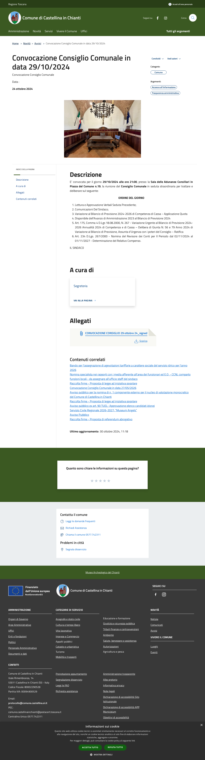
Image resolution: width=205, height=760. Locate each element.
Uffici (11, 631)
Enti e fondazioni (17, 636)
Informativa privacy (113, 685)
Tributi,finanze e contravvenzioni (121, 629)
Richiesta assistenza (67, 691)
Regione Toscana (17, 4)
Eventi (154, 652)
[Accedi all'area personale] (180, 4)
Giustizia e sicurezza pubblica (119, 623)
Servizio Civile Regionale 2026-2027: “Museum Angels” (103, 410)
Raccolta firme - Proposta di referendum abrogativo (101, 419)
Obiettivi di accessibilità (116, 717)
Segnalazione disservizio (69, 680)
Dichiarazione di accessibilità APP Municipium (121, 709)
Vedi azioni (174, 59)
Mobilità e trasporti (66, 657)
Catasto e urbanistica (67, 647)
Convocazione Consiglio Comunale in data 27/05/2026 (103, 388)
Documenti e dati (17, 654)
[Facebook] (156, 18)
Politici (12, 642)
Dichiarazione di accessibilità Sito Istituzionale (121, 699)
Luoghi (154, 646)
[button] (102, 754)
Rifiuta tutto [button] (115, 747)
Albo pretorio (110, 680)
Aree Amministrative (19, 625)
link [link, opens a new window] (133, 740)
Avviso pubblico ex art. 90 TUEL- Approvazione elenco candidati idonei (112, 406)
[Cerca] (193, 18)
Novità (26, 43)
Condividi (158, 59)
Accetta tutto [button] (90, 747)
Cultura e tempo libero (68, 625)
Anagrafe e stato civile (68, 619)
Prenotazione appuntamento (71, 674)
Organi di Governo (18, 619)
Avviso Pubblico (79, 415)
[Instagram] (164, 18)
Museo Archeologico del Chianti (103, 572)
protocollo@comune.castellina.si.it (27, 703)
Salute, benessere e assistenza (119, 641)
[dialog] (102, 741)
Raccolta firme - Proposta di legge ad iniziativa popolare (103, 383)
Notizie (154, 619)
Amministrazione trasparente (119, 674)
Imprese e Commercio (67, 636)
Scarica (140, 341)
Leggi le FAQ (62, 685)
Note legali (109, 691)
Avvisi (37, 43)
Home (15, 43)
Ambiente (108, 635)
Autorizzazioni (111, 646)
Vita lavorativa (64, 631)
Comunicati (157, 625)
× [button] (201, 725)
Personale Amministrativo (22, 648)
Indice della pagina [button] (25, 169)
